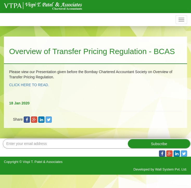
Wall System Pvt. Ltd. (171, 169)
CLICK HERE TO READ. (29, 85)
